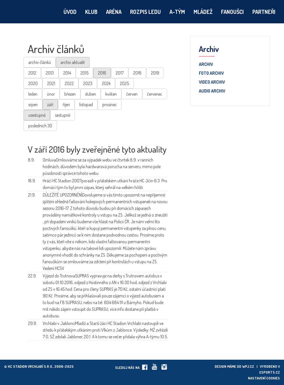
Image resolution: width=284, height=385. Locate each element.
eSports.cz (269, 372)
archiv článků (39, 62)
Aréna (113, 11)
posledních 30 (40, 125)
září (50, 104)
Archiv (206, 64)
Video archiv (212, 82)
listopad (86, 104)
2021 (51, 83)
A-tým (177, 11)
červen (132, 94)
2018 (137, 73)
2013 (50, 73)
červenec (154, 94)
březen (70, 94)
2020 (33, 83)
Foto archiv (211, 73)
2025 (124, 83)
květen (111, 94)
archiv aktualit (72, 62)
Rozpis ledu (145, 11)
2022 (69, 83)
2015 (84, 73)
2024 (106, 83)
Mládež (203, 11)
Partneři (263, 11)
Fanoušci (232, 11)
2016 (102, 73)
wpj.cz (248, 366)
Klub (91, 11)
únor (51, 94)
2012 (32, 73)
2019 (155, 73)
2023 (87, 83)
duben (90, 94)
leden (32, 94)
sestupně (62, 115)
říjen (66, 104)
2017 (120, 73)
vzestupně (36, 115)
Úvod (70, 11)
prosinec (109, 104)
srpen (33, 104)
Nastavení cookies (264, 378)
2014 (67, 73)
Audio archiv (212, 91)
